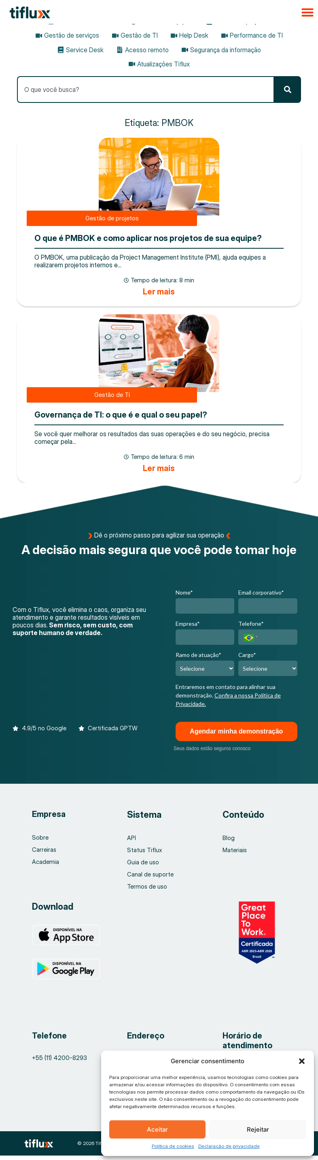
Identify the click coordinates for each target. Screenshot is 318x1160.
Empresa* (188, 628)
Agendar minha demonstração (236, 735)
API (131, 843)
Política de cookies (173, 1146)
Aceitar (157, 1129)
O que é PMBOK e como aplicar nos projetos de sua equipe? (148, 240)
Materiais (235, 855)
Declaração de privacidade (229, 1146)
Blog (229, 843)
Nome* (184, 596)
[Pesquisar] (287, 89)
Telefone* (251, 628)
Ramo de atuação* (198, 659)
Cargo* (247, 659)
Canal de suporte (150, 879)
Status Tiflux (145, 855)
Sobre (40, 842)
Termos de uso (147, 891)
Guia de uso (143, 867)
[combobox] (145, 89)
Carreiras (44, 854)
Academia (45, 866)
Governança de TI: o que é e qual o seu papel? (120, 419)
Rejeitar (258, 1129)
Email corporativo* (261, 596)
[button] (302, 1061)
